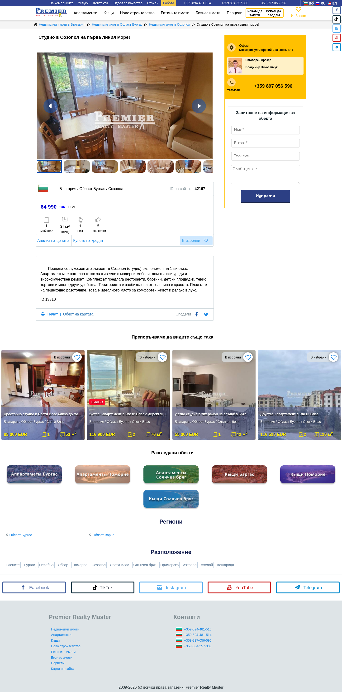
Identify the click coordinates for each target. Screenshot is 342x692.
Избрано (298, 12)
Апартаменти (85, 13)
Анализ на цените (53, 241)
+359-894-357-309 (198, 646)
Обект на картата (78, 314)
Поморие (79, 565)
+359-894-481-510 (198, 629)
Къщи (109, 13)
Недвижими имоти (65, 629)
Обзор (63, 565)
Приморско (169, 565)
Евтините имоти (175, 13)
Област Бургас (18, 535)
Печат (52, 314)
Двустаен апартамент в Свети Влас (289, 414)
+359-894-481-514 (198, 635)
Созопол (99, 565)
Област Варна (101, 535)
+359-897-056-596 (198, 640)
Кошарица (225, 565)
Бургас (29, 565)
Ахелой (207, 565)
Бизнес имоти (208, 13)
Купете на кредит (89, 241)
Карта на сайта (62, 669)
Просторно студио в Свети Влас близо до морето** (43, 414)
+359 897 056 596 (273, 86)
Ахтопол (189, 565)
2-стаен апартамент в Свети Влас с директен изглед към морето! (128, 414)
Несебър (46, 565)
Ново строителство (137, 13)
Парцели (234, 13)
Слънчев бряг (144, 565)
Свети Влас (119, 565)
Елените (13, 565)
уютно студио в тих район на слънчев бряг (210, 414)
